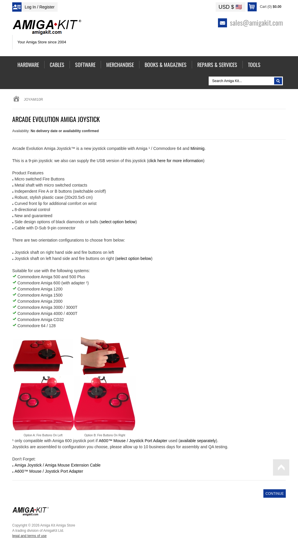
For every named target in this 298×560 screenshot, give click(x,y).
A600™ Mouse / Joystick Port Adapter (49, 471)
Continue (274, 494)
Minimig (197, 148)
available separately (198, 440)
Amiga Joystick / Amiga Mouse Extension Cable (58, 465)
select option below (118, 221)
